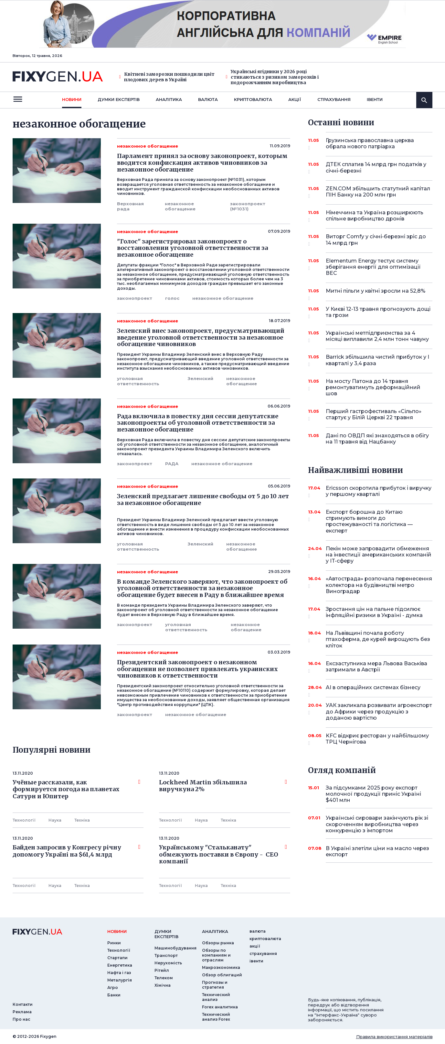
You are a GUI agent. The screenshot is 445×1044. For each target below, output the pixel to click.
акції (294, 99)
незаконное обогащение (180, 206)
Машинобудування (175, 948)
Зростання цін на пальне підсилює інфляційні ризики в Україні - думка (374, 612)
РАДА (171, 463)
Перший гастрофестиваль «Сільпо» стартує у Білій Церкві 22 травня (373, 414)
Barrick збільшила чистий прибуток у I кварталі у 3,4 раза (377, 360)
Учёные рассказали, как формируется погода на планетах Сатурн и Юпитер (77, 789)
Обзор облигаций (222, 974)
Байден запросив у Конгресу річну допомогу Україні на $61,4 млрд (77, 851)
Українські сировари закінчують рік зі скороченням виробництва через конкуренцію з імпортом (377, 824)
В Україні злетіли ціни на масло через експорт (377, 851)
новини (71, 99)
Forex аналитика (220, 1007)
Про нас (21, 1019)
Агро (112, 987)
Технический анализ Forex (216, 1017)
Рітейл (161, 970)
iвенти (375, 99)
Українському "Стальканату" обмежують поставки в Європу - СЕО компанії (223, 854)
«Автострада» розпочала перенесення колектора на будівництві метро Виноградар (379, 585)
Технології (24, 820)
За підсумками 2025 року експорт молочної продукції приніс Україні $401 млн (373, 794)
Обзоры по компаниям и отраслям (216, 955)
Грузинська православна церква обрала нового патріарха (370, 144)
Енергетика (119, 965)
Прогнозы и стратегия (215, 985)
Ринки (114, 942)
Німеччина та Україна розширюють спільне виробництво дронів (374, 216)
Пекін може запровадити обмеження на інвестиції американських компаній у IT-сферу (378, 554)
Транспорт (166, 955)
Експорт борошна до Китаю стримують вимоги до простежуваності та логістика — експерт (370, 521)
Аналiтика (169, 99)
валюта (208, 99)
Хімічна (162, 985)
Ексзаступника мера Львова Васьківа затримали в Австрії (376, 667)
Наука (54, 820)
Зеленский (200, 378)
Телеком (163, 977)
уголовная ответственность (138, 381)
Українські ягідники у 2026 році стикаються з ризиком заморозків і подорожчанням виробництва (272, 77)
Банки (114, 995)
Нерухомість (168, 962)
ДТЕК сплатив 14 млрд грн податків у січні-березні (376, 167)
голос (172, 298)
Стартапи (117, 957)
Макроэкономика (221, 967)
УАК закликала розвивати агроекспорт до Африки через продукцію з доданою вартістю (379, 711)
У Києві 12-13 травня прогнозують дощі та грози (378, 312)
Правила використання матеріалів (394, 1036)
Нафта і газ (119, 972)
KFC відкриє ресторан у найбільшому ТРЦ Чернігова (377, 739)
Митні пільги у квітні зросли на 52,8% (375, 293)
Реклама (22, 1011)
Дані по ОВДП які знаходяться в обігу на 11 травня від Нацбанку (377, 438)
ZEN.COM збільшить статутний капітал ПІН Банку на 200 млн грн (378, 192)
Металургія (119, 980)
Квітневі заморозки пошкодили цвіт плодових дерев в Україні (167, 77)
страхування (334, 99)
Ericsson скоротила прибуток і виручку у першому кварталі (378, 491)
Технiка (82, 820)
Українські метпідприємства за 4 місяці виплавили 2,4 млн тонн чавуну (377, 336)
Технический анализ (216, 997)
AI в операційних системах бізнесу (373, 689)
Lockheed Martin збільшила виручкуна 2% (223, 786)
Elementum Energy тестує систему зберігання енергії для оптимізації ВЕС (373, 267)
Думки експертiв (119, 99)
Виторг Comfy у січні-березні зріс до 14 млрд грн (376, 240)
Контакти (23, 1004)
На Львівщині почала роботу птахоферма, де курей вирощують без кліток (378, 639)
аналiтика (215, 931)
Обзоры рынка (218, 942)
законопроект (134, 298)
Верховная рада (130, 206)
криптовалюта (253, 99)
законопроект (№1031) (247, 206)
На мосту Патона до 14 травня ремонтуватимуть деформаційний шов (373, 387)
